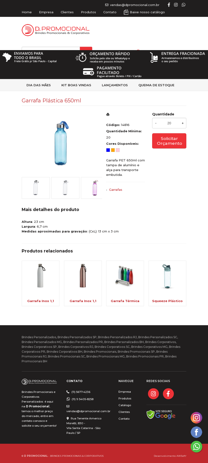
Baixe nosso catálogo (147, 12)
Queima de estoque (156, 85)
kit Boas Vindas (76, 85)
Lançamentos (115, 85)
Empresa (46, 12)
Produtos (88, 12)
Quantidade (163, 114)
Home (27, 12)
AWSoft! (181, 455)
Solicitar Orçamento (169, 141)
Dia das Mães (38, 85)
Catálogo (124, 405)
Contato (110, 12)
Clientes (67, 12)
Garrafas (115, 190)
